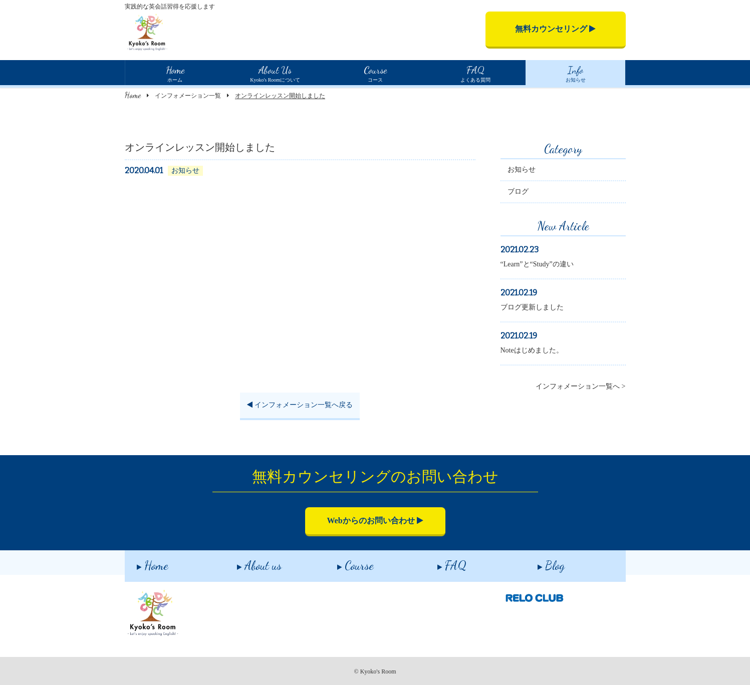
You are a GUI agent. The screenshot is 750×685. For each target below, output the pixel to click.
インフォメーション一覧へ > (580, 388)
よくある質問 (475, 73)
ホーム (174, 73)
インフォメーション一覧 (188, 96)
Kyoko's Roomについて (275, 73)
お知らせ (575, 73)
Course (343, 562)
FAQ (439, 562)
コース (374, 73)
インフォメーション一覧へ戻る (300, 406)
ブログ (518, 193)
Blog (539, 562)
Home (133, 95)
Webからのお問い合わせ (375, 520)
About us (247, 562)
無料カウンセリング (555, 29)
